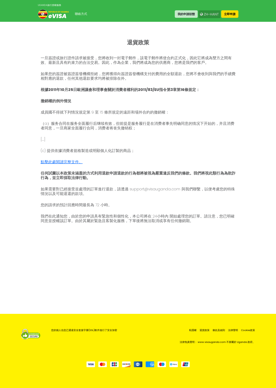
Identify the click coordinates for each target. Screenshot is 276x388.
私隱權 (193, 330)
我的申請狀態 (186, 14)
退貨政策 (205, 330)
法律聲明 (233, 330)
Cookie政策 (248, 330)
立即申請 (230, 14)
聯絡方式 (81, 14)
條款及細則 (219, 330)
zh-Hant (209, 14)
